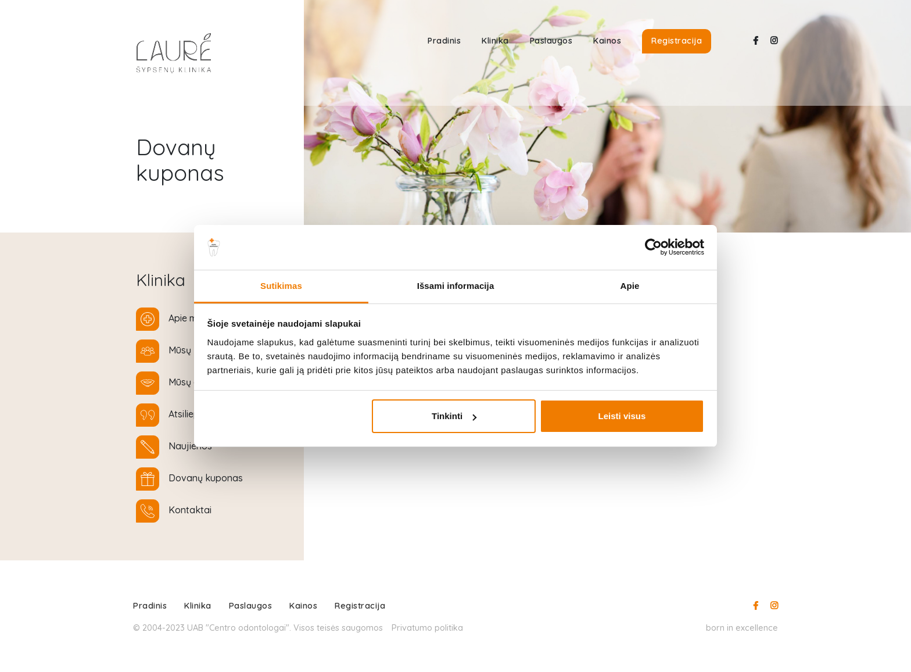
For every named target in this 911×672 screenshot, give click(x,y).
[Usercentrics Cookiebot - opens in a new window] (653, 247)
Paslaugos (551, 40)
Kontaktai (189, 510)
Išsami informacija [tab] (455, 286)
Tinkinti (454, 416)
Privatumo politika (427, 627)
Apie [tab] (630, 286)
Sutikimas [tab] (281, 286)
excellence (757, 627)
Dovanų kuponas (205, 478)
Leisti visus (622, 416)
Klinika (495, 40)
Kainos (607, 40)
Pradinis (444, 40)
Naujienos (190, 446)
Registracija (676, 40)
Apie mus (187, 318)
